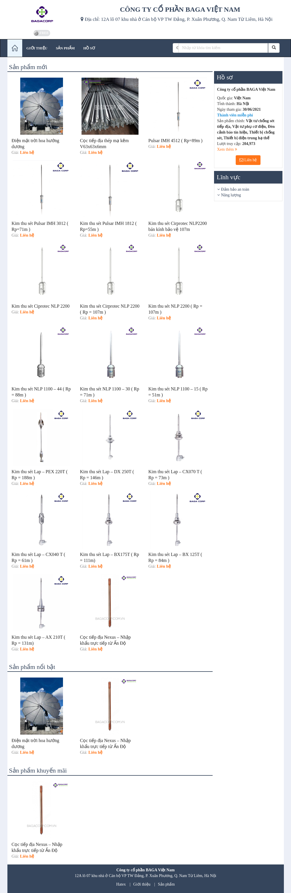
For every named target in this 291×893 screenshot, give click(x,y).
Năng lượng (231, 195)
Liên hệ (248, 160)
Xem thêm (227, 149)
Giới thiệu (141, 884)
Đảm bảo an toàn (235, 189)
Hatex (121, 884)
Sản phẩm (166, 884)
